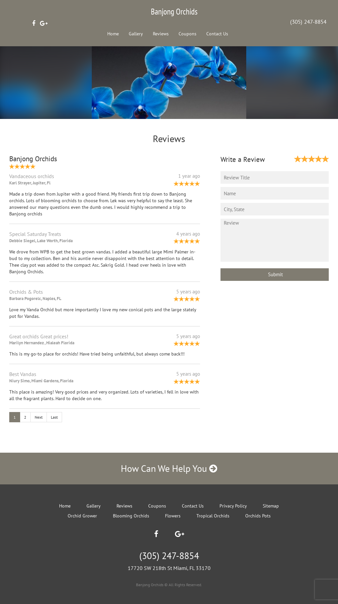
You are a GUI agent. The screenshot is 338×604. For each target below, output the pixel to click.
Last (54, 417)
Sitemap (271, 506)
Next (39, 417)
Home (113, 34)
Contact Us (217, 34)
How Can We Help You (169, 468)
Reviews (161, 34)
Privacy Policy (233, 506)
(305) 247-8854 (308, 21)
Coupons (187, 34)
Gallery (136, 34)
